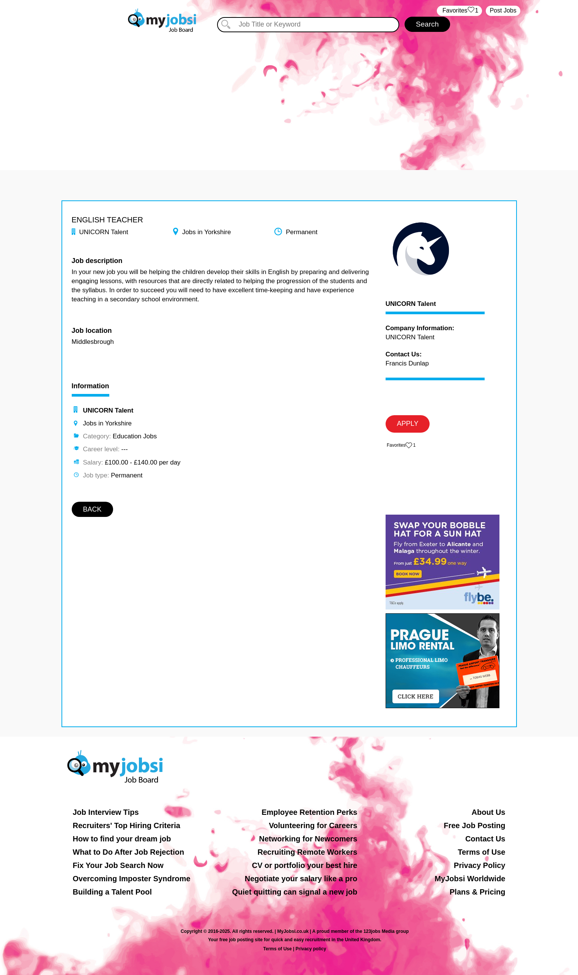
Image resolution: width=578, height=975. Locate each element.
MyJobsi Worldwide (470, 878)
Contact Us (485, 839)
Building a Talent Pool (112, 892)
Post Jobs (503, 10)
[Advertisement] (289, 98)
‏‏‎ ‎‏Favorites (459, 10)
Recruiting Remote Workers (307, 852)
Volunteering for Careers (313, 825)
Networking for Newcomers (308, 839)
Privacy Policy (480, 865)
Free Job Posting (474, 825)
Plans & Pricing (478, 892)
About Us (489, 812)
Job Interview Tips (106, 812)
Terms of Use (481, 852)
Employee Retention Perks (309, 812)
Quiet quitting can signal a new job (294, 892)
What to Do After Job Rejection (128, 852)
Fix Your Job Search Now (118, 865)
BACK (92, 509)
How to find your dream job (122, 839)
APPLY (408, 423)
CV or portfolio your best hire (305, 865)
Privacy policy (311, 948)
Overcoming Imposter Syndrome (132, 878)
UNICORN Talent (411, 304)
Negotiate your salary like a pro (301, 878)
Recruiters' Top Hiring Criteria (126, 825)
